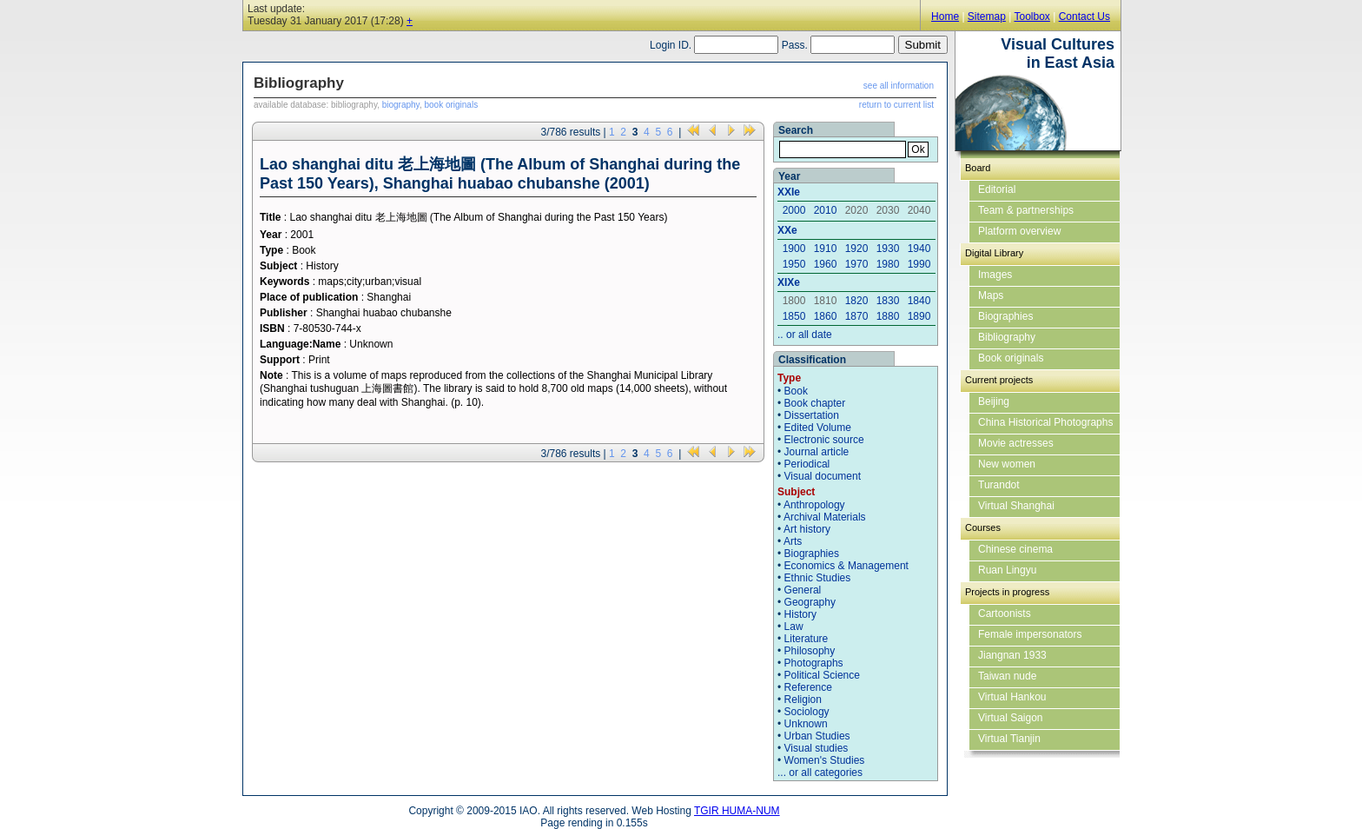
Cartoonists (1004, 613)
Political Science (822, 675)
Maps (990, 295)
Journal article (817, 452)
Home (945, 16)
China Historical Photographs (1045, 422)
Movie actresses (1016, 443)
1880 (888, 316)
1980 (888, 264)
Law (793, 626)
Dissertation (811, 415)
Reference (808, 687)
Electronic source (824, 440)
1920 (857, 248)
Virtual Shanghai (1016, 506)
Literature (806, 639)
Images (995, 275)
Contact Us (1084, 16)
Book (796, 391)
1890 (919, 316)
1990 (919, 264)
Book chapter (815, 403)
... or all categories (820, 772)
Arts (792, 541)
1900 (794, 248)
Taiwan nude (1007, 676)
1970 (857, 264)
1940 (919, 248)
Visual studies (816, 748)
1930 (888, 248)
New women (1006, 464)
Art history (806, 529)
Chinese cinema (1015, 549)
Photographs (813, 663)
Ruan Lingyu (1007, 570)
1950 (794, 264)
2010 (825, 210)
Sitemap (987, 16)
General (803, 590)
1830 (888, 301)
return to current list (896, 104)
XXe (787, 230)
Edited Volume (817, 427)
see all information (898, 85)
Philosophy (810, 651)
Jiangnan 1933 (1012, 655)
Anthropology (814, 505)
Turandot (999, 485)
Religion (803, 699)
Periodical (807, 464)
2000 (794, 210)
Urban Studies (817, 736)
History (800, 614)
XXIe (788, 192)
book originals (451, 104)
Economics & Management (846, 566)
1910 (825, 248)
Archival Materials (824, 517)
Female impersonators (1029, 634)
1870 (857, 316)
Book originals (1010, 358)
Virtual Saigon (1010, 718)
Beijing (993, 401)
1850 (794, 316)
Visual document (823, 476)
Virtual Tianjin (1009, 739)
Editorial (996, 189)
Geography (810, 602)
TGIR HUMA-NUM (737, 811)
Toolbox (1031, 16)
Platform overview (1019, 231)
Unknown (806, 724)
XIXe (788, 282)
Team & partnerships (1026, 210)
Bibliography (1006, 337)
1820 (857, 301)
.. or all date (804, 334)
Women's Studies (824, 760)
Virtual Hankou (1012, 697)
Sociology (807, 712)
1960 (825, 264)
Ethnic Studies (817, 578)
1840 (919, 301)
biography (401, 104)
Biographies (811, 553)
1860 (825, 316)
